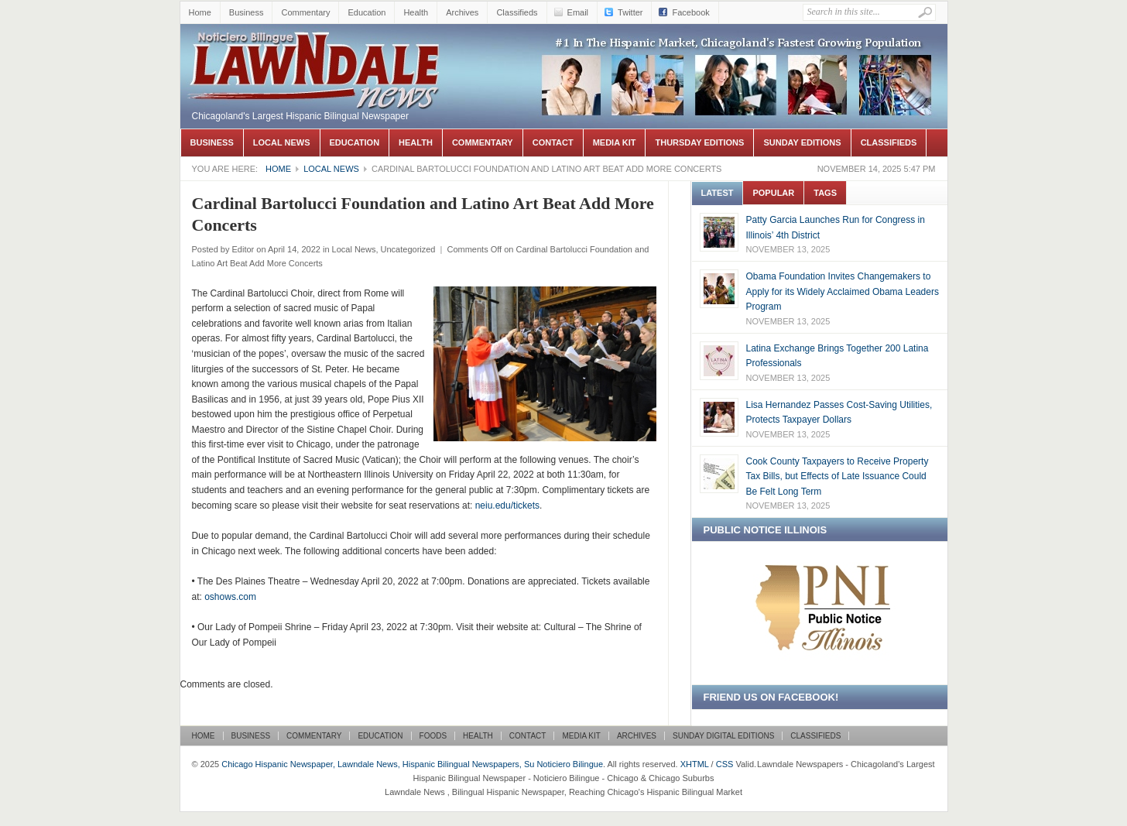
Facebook (690, 12)
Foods (433, 736)
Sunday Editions (802, 142)
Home (200, 12)
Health (415, 12)
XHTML (694, 764)
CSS (725, 764)
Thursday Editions (699, 142)
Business (246, 12)
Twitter (630, 12)
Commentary (305, 12)
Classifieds (516, 12)
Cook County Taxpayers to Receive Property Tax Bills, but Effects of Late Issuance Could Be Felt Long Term (837, 476)
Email (578, 12)
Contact (553, 142)
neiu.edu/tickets (507, 505)
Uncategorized (408, 249)
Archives (462, 12)
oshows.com (230, 596)
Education (366, 12)
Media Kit (614, 142)
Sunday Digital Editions (723, 736)
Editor (242, 249)
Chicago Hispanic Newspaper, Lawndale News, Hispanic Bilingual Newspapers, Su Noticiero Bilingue (315, 47)
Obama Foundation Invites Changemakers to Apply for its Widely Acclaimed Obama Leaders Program (842, 291)
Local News (281, 142)
